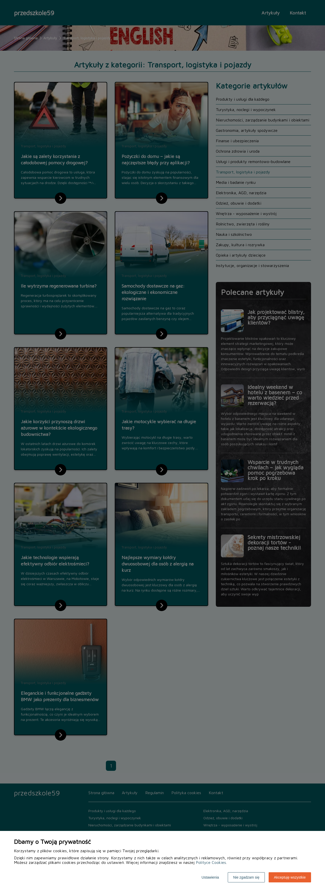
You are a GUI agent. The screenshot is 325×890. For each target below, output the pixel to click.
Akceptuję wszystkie (290, 877)
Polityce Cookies (211, 862)
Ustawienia (210, 877)
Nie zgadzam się (246, 877)
